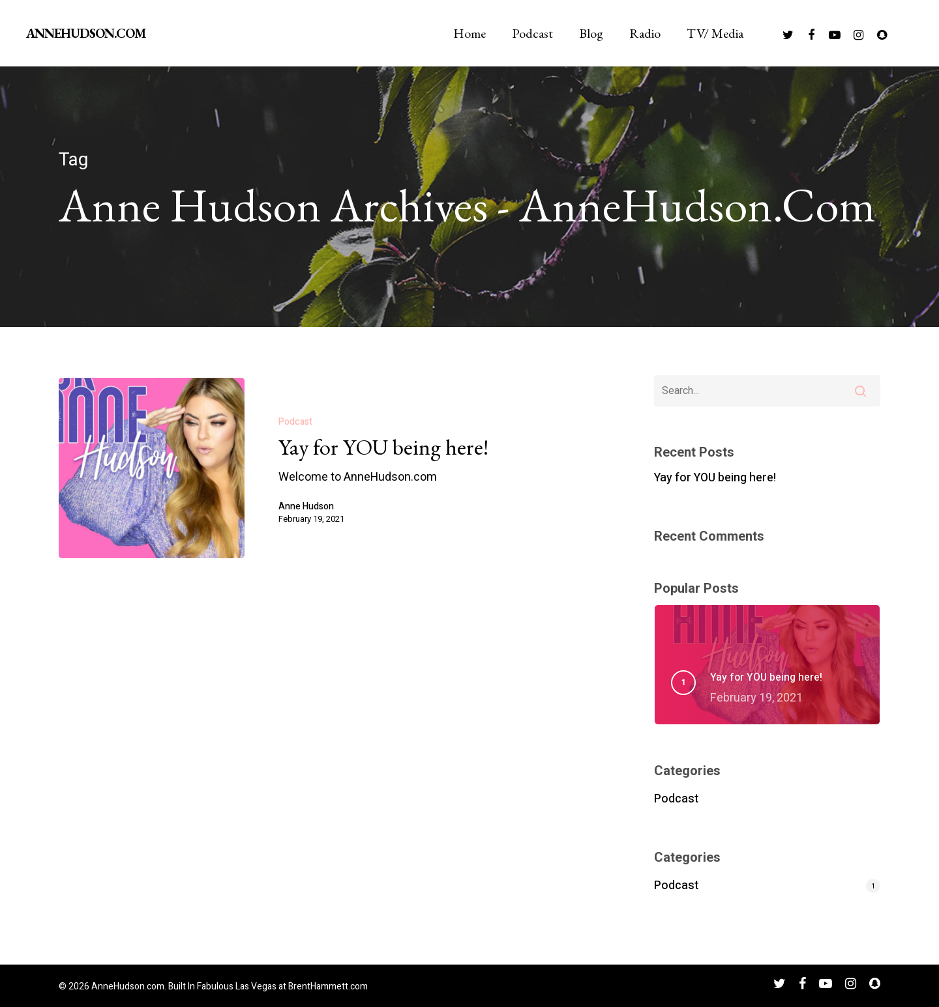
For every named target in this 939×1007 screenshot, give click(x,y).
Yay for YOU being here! (715, 478)
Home (469, 33)
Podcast (532, 33)
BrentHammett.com (328, 986)
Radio (645, 33)
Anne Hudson (306, 506)
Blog (591, 33)
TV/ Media (715, 33)
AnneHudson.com (85, 33)
